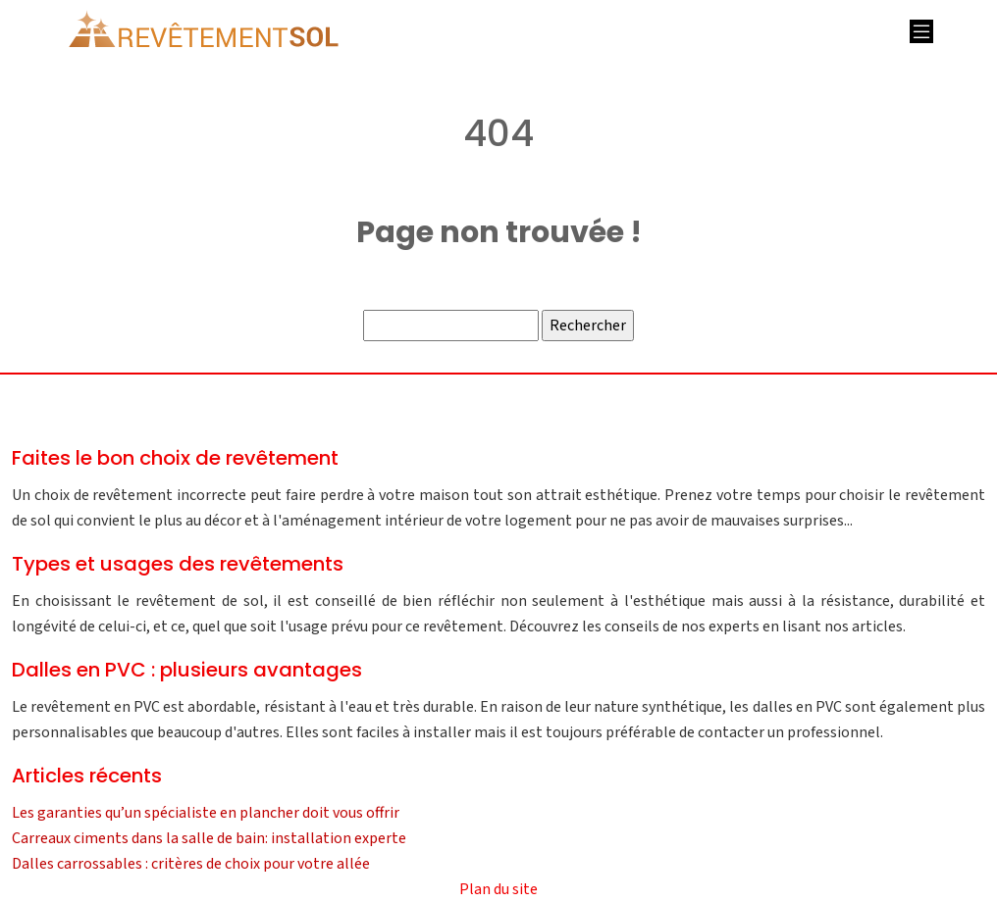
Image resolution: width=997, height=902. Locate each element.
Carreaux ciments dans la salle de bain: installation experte (209, 838)
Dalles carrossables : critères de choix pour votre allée (191, 864)
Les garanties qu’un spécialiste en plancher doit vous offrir (205, 813)
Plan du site (498, 889)
